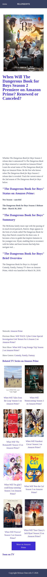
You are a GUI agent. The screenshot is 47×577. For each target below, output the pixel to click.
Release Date (22, 573)
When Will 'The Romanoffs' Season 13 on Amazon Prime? (13, 445)
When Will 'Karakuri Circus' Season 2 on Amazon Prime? (34, 444)
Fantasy (32, 355)
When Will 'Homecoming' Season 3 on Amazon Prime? (34, 401)
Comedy (17, 355)
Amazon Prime (17, 331)
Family (24, 355)
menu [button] (5, 4)
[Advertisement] (23, 128)
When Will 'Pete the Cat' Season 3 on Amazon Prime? (34, 489)
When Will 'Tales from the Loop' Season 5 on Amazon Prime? (13, 401)
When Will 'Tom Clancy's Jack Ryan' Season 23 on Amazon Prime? (34, 533)
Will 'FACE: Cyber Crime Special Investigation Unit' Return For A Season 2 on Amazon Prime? (23, 339)
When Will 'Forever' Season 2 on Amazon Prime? (12, 535)
